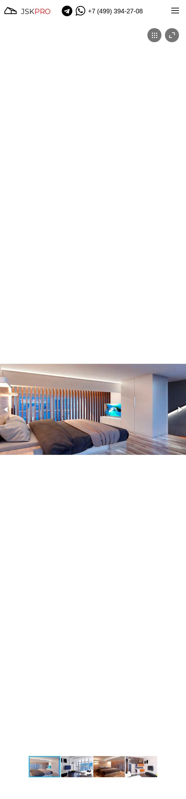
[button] (6, 409)
